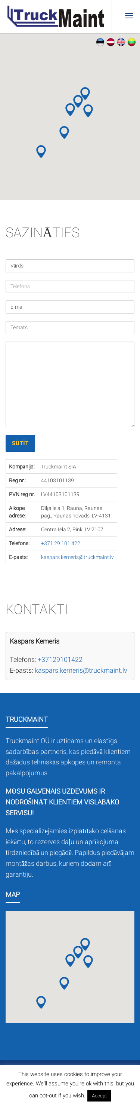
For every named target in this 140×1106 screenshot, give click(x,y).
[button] (70, 109)
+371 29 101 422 (60, 543)
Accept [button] (99, 1096)
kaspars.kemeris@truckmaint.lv (77, 557)
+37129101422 (60, 659)
